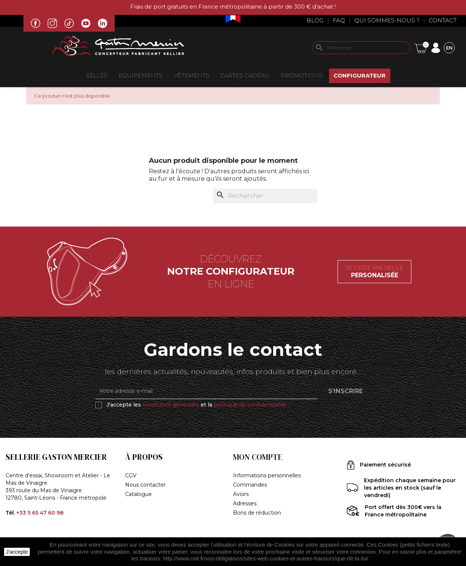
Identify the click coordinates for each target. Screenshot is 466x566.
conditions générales (171, 404)
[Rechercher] (361, 47)
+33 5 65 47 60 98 (40, 512)
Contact (443, 20)
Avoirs (241, 494)
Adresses (244, 503)
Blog (315, 20)
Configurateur (359, 75)
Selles (97, 75)
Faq (339, 20)
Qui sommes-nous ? (386, 20)
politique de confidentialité (250, 404)
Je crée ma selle (374, 271)
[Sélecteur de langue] (449, 47)
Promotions (302, 75)
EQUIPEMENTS (140, 75)
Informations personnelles (267, 475)
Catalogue (138, 494)
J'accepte (17, 552)
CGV (131, 475)
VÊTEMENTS (192, 75)
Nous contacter (145, 484)
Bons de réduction (257, 512)
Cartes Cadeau (244, 75)
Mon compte (257, 457)
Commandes (250, 484)
